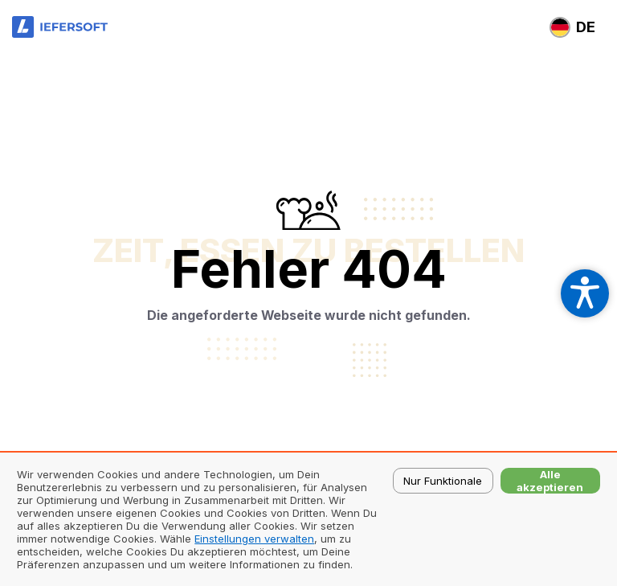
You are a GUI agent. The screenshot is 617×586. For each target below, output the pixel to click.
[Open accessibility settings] (585, 293)
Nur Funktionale (442, 480)
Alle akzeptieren (550, 481)
